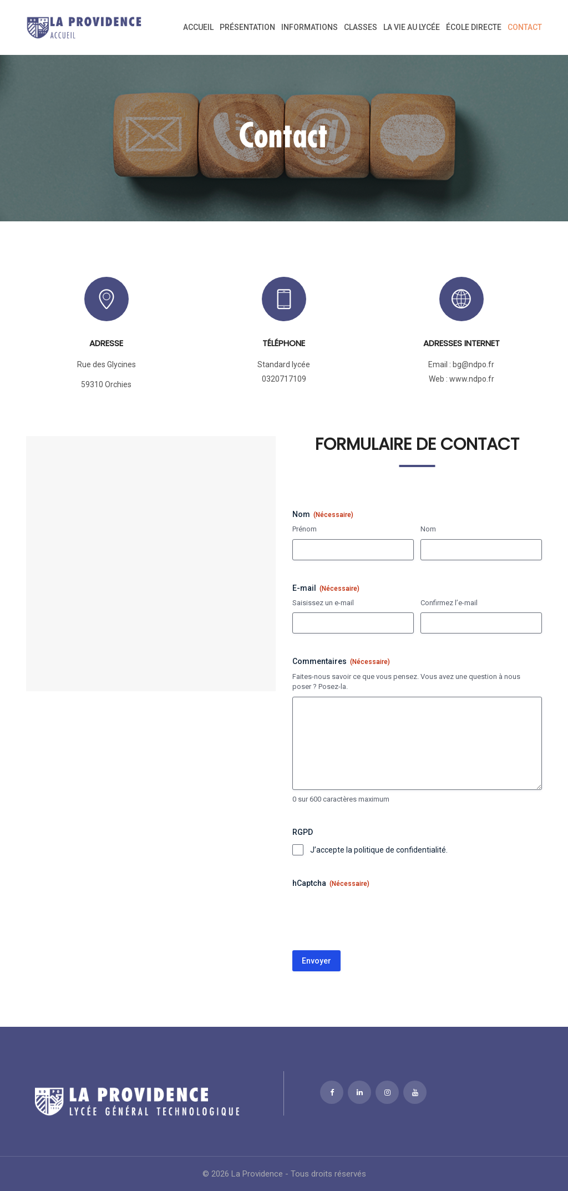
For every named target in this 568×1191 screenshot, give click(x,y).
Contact (525, 27)
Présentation (247, 27)
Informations (309, 27)
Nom (428, 529)
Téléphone (283, 343)
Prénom (304, 529)
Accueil (198, 27)
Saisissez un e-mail (323, 603)
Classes (360, 27)
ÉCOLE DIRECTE (473, 27)
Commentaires (341, 662)
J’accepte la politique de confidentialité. (379, 849)
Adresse (106, 343)
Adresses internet (461, 343)
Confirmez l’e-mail (449, 603)
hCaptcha (330, 884)
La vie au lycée (411, 27)
